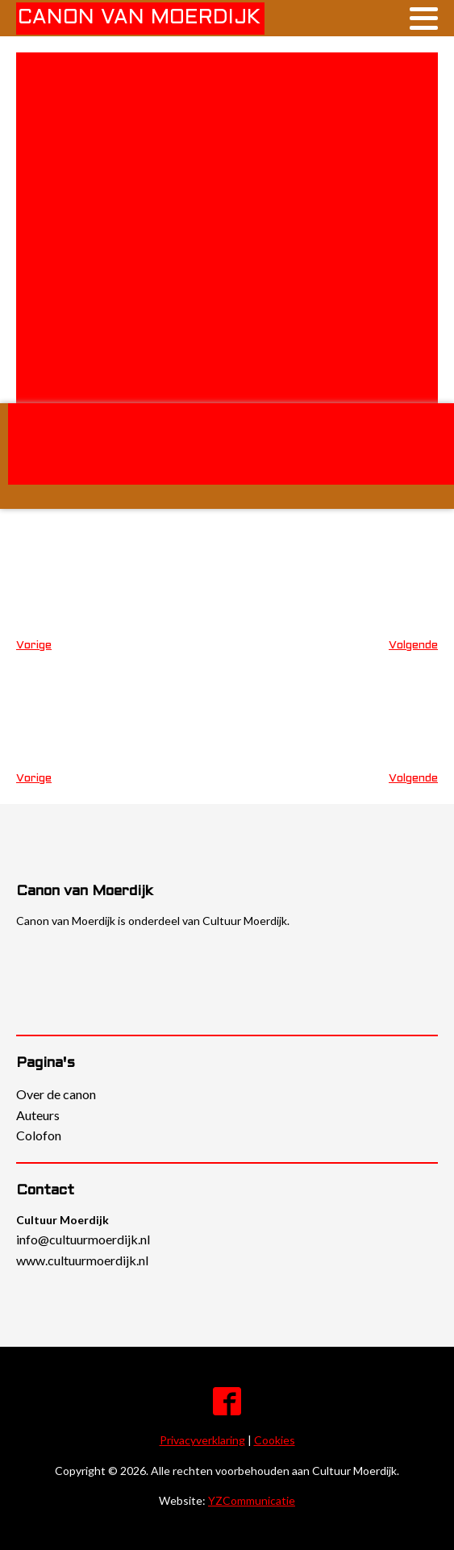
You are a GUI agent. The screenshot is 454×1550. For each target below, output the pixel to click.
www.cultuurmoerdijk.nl (82, 1260)
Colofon (38, 1135)
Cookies (274, 1440)
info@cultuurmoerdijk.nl (83, 1239)
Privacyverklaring (202, 1440)
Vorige (34, 645)
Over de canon (56, 1094)
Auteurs (38, 1115)
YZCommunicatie (251, 1500)
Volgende (413, 645)
